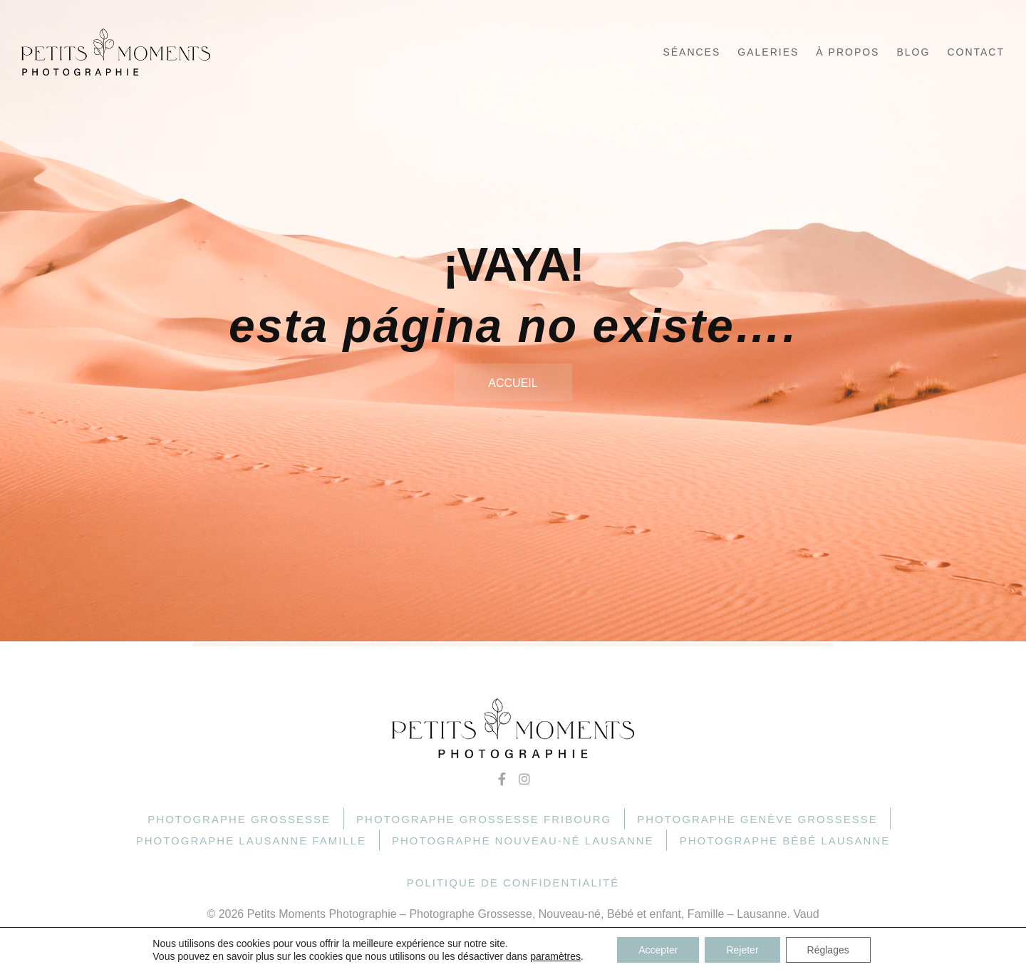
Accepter (658, 950)
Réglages (828, 950)
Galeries (768, 52)
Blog (913, 52)
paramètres (555, 956)
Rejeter (742, 950)
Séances (691, 52)
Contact (976, 52)
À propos (847, 52)
